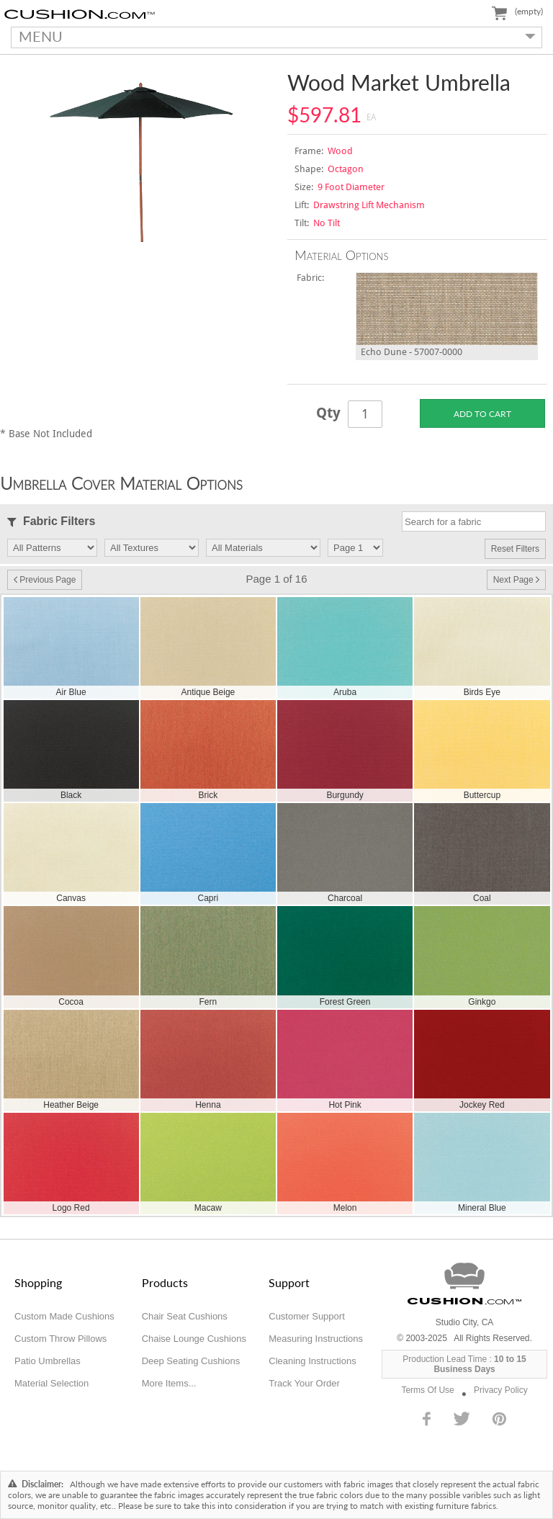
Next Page (516, 580)
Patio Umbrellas (47, 1361)
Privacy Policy (501, 1390)
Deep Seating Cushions (191, 1361)
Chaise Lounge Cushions (194, 1338)
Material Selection (51, 1383)
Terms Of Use (427, 1390)
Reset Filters (515, 549)
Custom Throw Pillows (60, 1338)
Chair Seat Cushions (185, 1316)
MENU (273, 36)
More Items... (169, 1383)
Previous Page (45, 580)
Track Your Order (304, 1383)
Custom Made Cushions (64, 1316)
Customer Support (307, 1316)
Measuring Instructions (316, 1338)
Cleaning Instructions (312, 1361)
